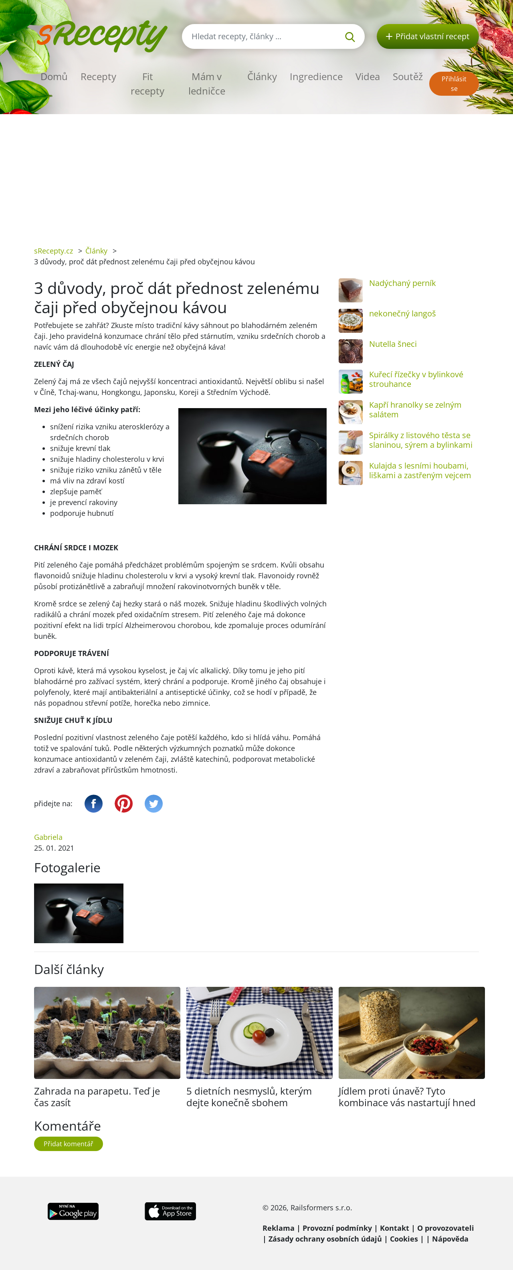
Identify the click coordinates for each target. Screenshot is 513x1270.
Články (262, 76)
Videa (367, 76)
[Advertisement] (256, 174)
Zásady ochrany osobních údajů (325, 1239)
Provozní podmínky (337, 1228)
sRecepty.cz (53, 251)
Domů (54, 76)
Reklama (279, 1228)
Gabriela (48, 837)
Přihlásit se (454, 83)
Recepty (98, 76)
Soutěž (408, 76)
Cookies (404, 1239)
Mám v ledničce (206, 83)
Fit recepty (147, 83)
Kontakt (394, 1228)
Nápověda (450, 1239)
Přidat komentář (68, 1143)
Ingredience (316, 76)
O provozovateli (445, 1228)
